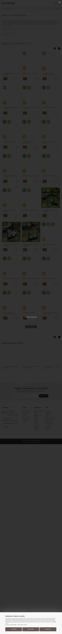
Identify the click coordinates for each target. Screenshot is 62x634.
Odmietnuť (47, 628)
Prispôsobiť (31, 628)
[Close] (60, 2)
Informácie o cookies (23, 624)
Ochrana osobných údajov (12, 624)
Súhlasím (14, 628)
